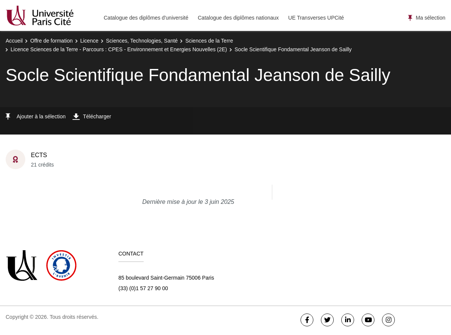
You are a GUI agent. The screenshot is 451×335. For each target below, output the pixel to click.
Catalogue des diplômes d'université (146, 18)
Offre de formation (51, 41)
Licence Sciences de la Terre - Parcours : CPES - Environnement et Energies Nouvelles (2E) (119, 49)
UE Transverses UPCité (316, 18)
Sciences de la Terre (209, 41)
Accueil (14, 41)
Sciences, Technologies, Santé (142, 41)
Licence (89, 41)
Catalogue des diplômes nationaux (238, 18)
